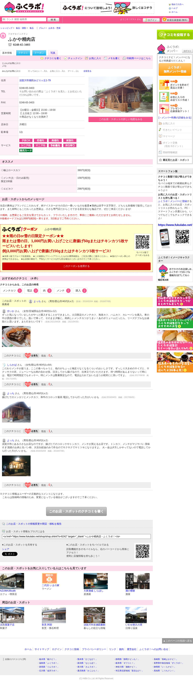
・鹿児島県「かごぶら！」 (87, 671)
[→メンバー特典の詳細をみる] (175, 117)
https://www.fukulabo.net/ (175, 225)
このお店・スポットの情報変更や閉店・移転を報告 (34, 523)
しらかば (12, 364)
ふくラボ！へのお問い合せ (153, 649)
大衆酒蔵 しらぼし (94, 590)
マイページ (169, 136)
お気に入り (95, 58)
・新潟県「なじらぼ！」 (86, 663)
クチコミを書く (52, 58)
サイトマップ (42, 649)
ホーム (174, 12)
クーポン (39, 52)
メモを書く (114, 58)
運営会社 (132, 649)
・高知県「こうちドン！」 (164, 671)
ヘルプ (174, 8)
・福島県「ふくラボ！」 (48, 663)
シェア (5, 549)
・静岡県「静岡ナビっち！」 (127, 659)
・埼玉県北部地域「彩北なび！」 (129, 671)
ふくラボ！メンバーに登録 (172, 201)
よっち (37, 301)
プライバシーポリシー (94, 649)
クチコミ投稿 (72, 649)
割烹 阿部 (47, 624)
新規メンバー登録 (175, 19)
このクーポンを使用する (76, 266)
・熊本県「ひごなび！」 (86, 659)
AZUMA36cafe (8, 590)
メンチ (64, 290)
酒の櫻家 (130, 590)
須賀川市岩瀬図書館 (94, 624)
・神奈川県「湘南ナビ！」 (126, 667)
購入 (81, 290)
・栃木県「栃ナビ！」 (47, 659)
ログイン (151, 19)
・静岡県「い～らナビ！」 (164, 667)
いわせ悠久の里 (133, 624)
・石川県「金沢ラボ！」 (48, 671)
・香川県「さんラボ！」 (86, 667)
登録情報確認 (170, 152)
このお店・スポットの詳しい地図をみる (120, 119)
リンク (112, 649)
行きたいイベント (172, 129)
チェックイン (75, 58)
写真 (52, 52)
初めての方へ (177, 4)
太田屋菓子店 (7, 624)
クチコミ (23, 52)
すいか (10, 311)
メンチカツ (12, 290)
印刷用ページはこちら (139, 58)
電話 (32, 290)
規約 (121, 649)
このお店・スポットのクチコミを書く (76, 511)
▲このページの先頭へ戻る (177, 640)
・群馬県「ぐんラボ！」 (48, 667)
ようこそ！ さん (130, 19)
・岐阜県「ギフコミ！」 (125, 663)
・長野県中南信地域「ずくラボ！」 (168, 663)
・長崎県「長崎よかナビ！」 (165, 659)
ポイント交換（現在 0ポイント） (173, 144)
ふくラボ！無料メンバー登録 (175, 69)
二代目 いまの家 (50, 585)
